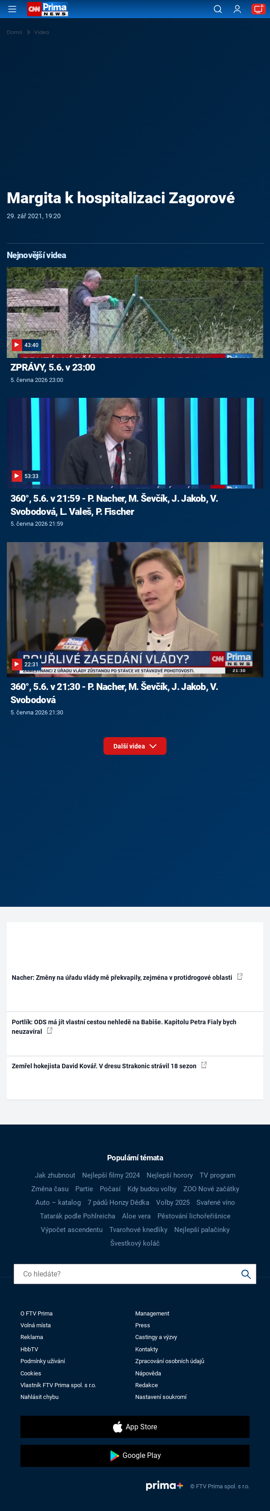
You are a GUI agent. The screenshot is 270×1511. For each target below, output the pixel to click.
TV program (218, 1175)
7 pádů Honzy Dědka (118, 1202)
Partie (84, 1189)
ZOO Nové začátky (211, 1189)
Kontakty (146, 1349)
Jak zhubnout (55, 1175)
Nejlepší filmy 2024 (111, 1175)
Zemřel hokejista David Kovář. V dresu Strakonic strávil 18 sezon (109, 1065)
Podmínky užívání (42, 1361)
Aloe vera (136, 1216)
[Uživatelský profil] (237, 9)
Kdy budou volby (152, 1189)
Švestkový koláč (135, 1243)
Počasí (110, 1189)
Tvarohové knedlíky (138, 1230)
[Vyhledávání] (217, 9)
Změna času (50, 1189)
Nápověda (148, 1373)
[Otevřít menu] (12, 9)
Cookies (30, 1373)
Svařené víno (215, 1202)
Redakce (146, 1385)
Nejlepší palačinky (202, 1230)
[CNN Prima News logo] (47, 9)
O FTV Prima (36, 1313)
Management (152, 1313)
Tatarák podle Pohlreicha (77, 1216)
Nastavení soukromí (161, 1397)
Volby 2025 (173, 1202)
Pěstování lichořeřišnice (194, 1216)
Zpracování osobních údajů (169, 1361)
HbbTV (29, 1349)
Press (142, 1325)
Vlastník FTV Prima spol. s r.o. (58, 1385)
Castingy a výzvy (156, 1337)
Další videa (135, 748)
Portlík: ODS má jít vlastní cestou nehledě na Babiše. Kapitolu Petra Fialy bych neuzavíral (124, 1026)
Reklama (31, 1337)
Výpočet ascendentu (72, 1230)
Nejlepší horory (170, 1175)
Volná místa (35, 1325)
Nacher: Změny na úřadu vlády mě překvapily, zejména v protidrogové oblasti (127, 977)
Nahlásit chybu (39, 1397)
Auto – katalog (58, 1202)
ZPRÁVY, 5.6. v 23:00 (52, 367)
